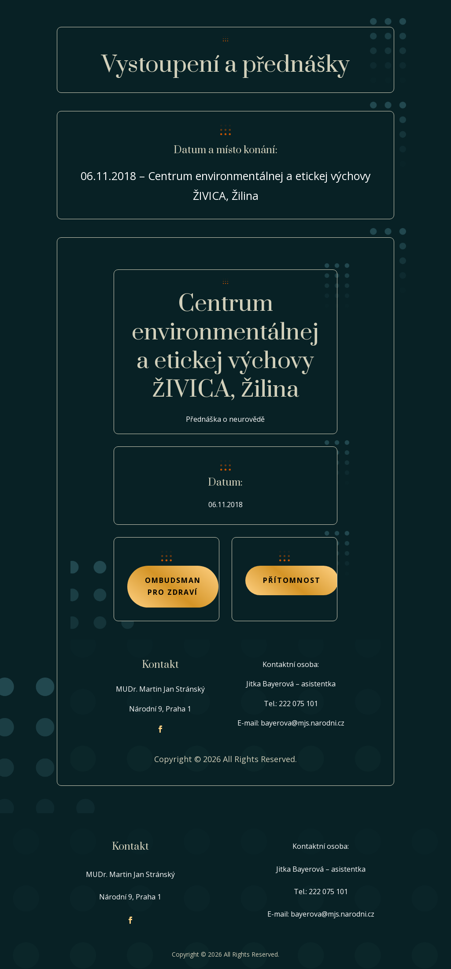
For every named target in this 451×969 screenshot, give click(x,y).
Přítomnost (292, 580)
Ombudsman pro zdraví (173, 586)
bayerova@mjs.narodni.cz (302, 723)
